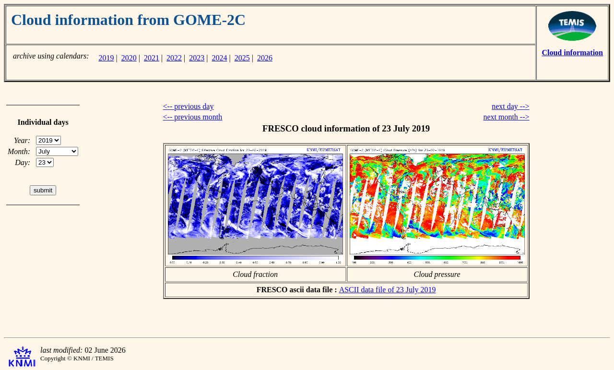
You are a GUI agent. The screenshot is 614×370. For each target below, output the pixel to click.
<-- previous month (193, 117)
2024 (219, 58)
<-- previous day (188, 106)
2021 (151, 58)
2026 (264, 58)
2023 (196, 58)
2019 (106, 58)
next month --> (506, 117)
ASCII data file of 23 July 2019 (387, 290)
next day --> (510, 106)
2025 (242, 58)
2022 (174, 58)
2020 (129, 58)
